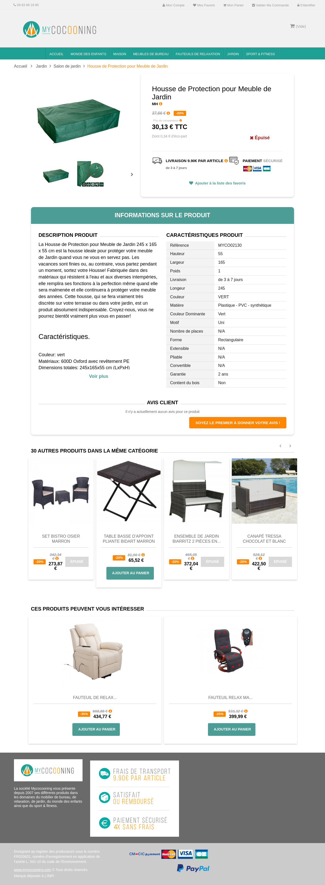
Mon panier (233, 5)
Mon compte (173, 5)
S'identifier (306, 5)
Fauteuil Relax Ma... (230, 697)
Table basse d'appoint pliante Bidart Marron (129, 539)
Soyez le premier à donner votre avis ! (238, 423)
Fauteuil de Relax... (95, 697)
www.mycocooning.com (32, 870)
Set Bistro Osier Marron (61, 539)
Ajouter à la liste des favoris (220, 183)
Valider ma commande (270, 5)
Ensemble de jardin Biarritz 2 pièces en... (196, 539)
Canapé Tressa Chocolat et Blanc (264, 539)
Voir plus (98, 376)
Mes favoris (204, 5)
